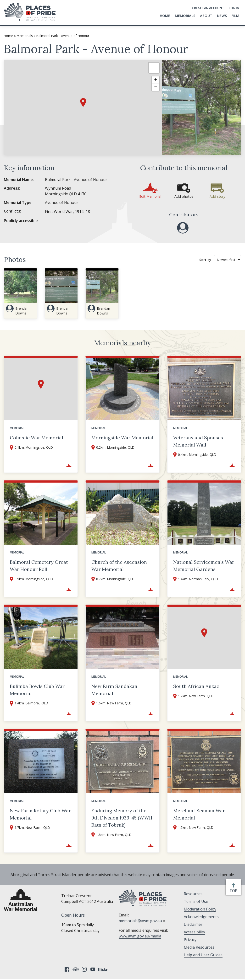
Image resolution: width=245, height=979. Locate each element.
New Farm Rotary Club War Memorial (40, 814)
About (206, 15)
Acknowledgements (201, 916)
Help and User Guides (203, 955)
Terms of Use (196, 901)
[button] (83, 102)
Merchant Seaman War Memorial (199, 814)
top (234, 891)
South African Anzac (196, 686)
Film (235, 15)
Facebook (67, 969)
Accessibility (194, 932)
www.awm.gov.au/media (140, 936)
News (222, 15)
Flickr (103, 969)
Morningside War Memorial (122, 438)
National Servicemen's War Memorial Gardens (203, 565)
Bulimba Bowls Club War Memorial (37, 689)
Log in (234, 8)
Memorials (185, 15)
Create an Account (208, 8)
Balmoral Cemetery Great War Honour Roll (39, 565)
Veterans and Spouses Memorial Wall (198, 441)
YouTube (93, 969)
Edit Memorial (150, 196)
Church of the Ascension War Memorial (119, 565)
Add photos (183, 196)
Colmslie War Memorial (36, 438)
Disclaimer (193, 924)
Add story (217, 196)
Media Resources (199, 947)
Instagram (84, 969)
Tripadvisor (75, 969)
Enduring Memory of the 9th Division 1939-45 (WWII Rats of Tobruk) (121, 818)
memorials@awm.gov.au (142, 920)
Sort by (205, 259)
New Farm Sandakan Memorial (114, 689)
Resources (193, 893)
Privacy (190, 939)
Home (165, 15)
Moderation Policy (200, 909)
